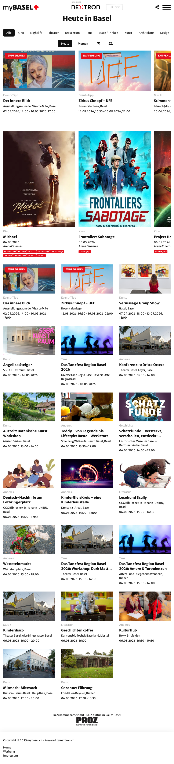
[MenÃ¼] (166, 7)
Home (7, 747)
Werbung (9, 751)
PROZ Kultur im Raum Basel (103, 715)
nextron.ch (67, 740)
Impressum (10, 755)
